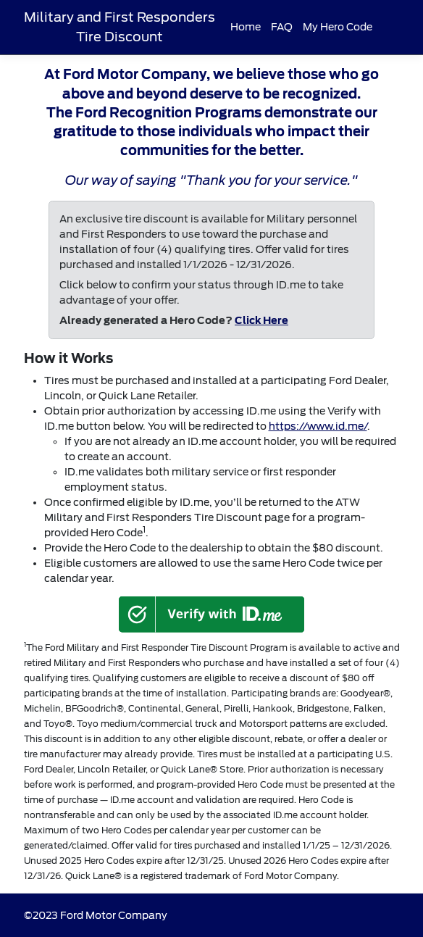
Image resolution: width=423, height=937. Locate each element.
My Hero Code (337, 27)
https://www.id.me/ (318, 426)
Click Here (261, 320)
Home (245, 27)
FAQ (282, 27)
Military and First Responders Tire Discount (119, 26)
